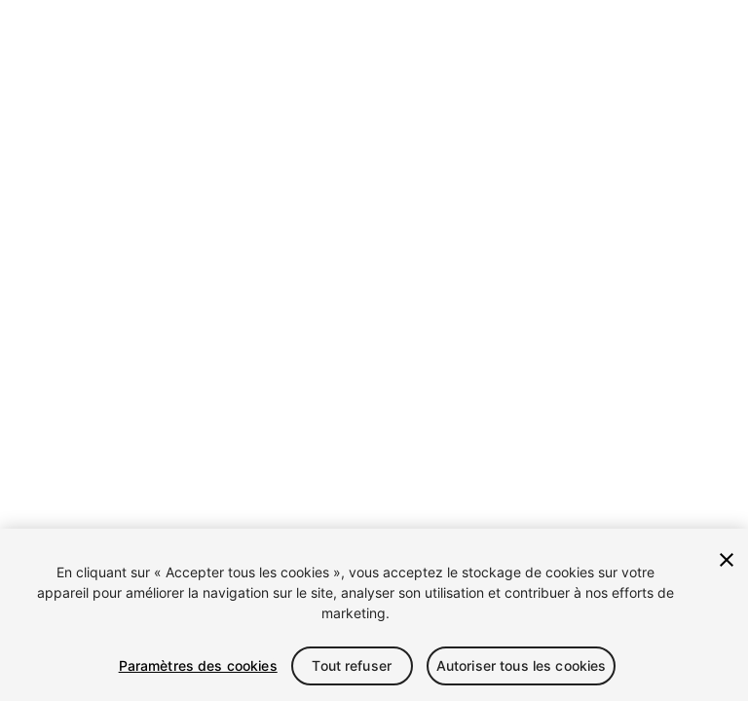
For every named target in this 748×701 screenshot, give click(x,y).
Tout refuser (352, 665)
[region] (374, 615)
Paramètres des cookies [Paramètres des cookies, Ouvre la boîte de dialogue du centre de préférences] (198, 665)
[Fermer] (726, 559)
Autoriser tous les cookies (521, 665)
